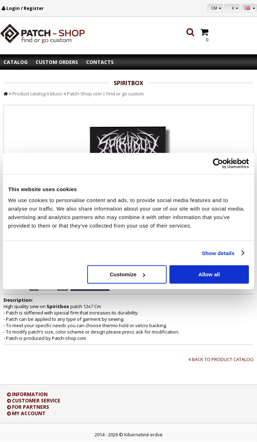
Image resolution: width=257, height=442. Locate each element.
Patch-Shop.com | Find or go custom (105, 93)
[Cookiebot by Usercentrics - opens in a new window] (218, 163)
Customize (127, 274)
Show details (218, 253)
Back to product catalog (222, 359)
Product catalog (29, 93)
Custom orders (57, 62)
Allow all (209, 274)
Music (56, 93)
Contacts (100, 62)
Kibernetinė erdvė (143, 434)
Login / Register (25, 8)
